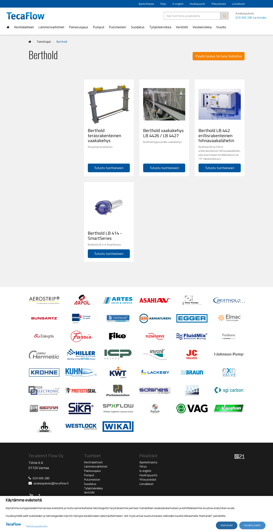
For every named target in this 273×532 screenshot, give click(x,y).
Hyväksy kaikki (252, 525)
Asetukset (227, 525)
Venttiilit (182, 27)
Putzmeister (117, 27)
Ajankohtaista (146, 4)
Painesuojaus (78, 27)
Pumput (98, 27)
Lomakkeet (238, 4)
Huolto (221, 27)
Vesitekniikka (202, 27)
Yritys (163, 4)
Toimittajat (44, 41)
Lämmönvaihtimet (51, 27)
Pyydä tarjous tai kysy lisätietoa (219, 56)
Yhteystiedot (218, 4)
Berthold (61, 41)
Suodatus (137, 27)
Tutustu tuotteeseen (108, 167)
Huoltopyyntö (197, 4)
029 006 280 (243, 17)
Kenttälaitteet (24, 27)
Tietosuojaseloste (36, 526)
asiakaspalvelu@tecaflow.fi (51, 483)
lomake (261, 17)
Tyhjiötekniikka (160, 27)
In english (178, 4)
